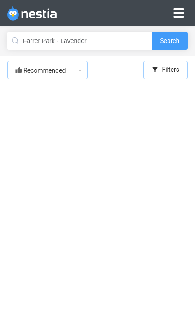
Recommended (44, 70)
